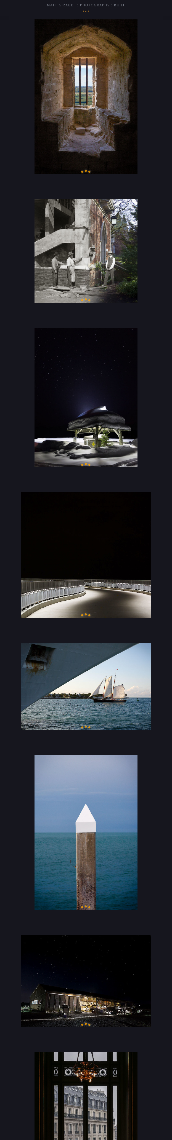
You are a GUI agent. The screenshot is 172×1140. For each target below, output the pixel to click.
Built (119, 5)
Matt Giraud (60, 5)
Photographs (94, 5)
